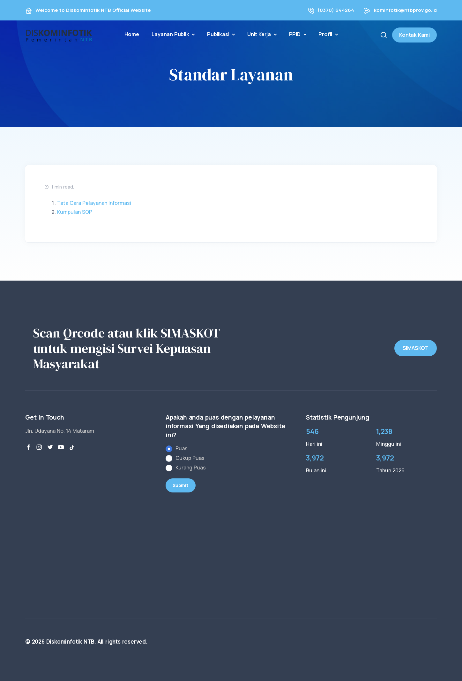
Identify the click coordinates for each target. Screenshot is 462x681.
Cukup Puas (190, 457)
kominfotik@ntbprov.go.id (405, 10)
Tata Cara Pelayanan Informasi (94, 202)
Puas (181, 448)
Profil (325, 34)
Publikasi (218, 34)
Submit (181, 485)
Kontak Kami (414, 34)
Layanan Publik (171, 34)
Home (131, 34)
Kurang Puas (190, 467)
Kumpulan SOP (74, 211)
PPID (295, 34)
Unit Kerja (259, 34)
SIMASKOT (415, 348)
